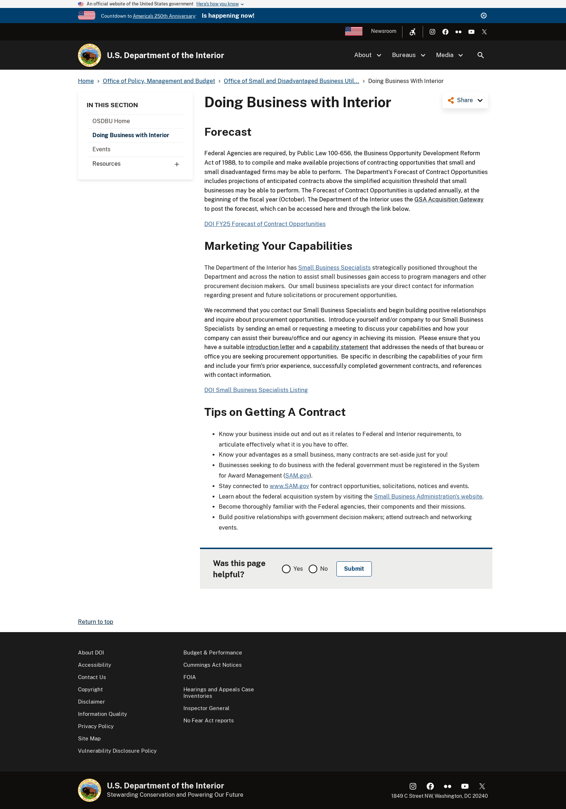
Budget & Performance (212, 652)
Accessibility (94, 665)
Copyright (90, 689)
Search (481, 55)
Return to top (95, 621)
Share (465, 100)
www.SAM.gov (289, 486)
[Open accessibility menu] (412, 32)
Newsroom (383, 31)
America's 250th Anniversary (164, 16)
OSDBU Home (111, 121)
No (324, 568)
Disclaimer (91, 702)
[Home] (89, 55)
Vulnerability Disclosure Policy (117, 751)
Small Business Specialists (334, 267)
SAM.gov (297, 475)
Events (101, 149)
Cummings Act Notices (212, 665)
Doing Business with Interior (130, 135)
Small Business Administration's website (428, 496)
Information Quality (102, 714)
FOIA (189, 677)
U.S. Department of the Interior (165, 55)
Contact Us (92, 677)
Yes (298, 568)
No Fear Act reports (208, 720)
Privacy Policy (96, 726)
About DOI (91, 652)
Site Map (89, 738)
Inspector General (206, 708)
